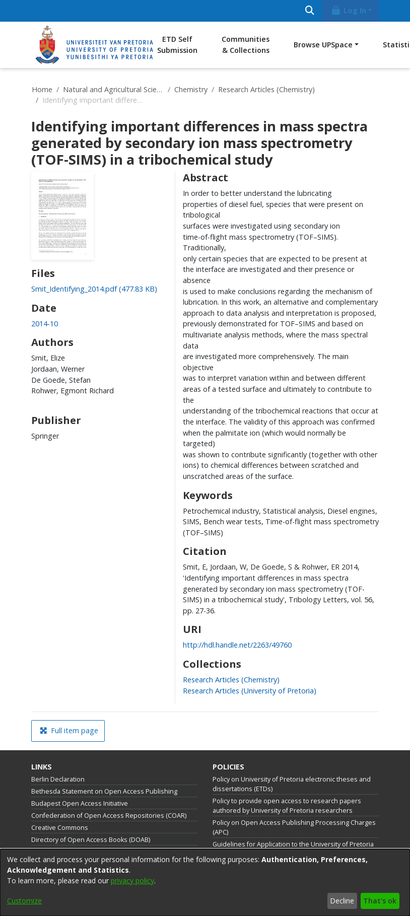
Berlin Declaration (58, 779)
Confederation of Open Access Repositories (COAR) (108, 815)
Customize (24, 900)
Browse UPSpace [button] (323, 44)
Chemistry (191, 89)
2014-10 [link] (44, 323)
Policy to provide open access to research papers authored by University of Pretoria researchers (287, 806)
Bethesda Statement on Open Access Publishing (104, 791)
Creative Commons (59, 827)
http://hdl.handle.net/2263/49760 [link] (237, 645)
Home (42, 89)
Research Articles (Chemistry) (266, 89)
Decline (342, 900)
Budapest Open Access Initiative (79, 803)
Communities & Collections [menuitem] (245, 44)
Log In (348, 10)
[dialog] (205, 882)
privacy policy (132, 880)
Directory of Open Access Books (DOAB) (90, 839)
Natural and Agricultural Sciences (113, 89)
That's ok (379, 900)
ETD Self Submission (177, 44)
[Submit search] (309, 11)
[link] (94, 289)
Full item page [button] (69, 730)
